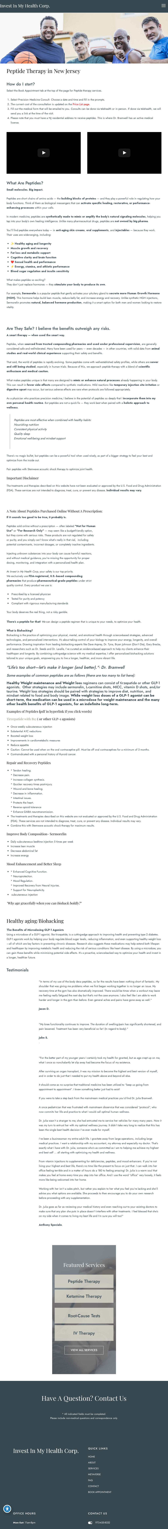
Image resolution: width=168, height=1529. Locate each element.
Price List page (81, 104)
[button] (84, 1281)
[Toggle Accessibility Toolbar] (7, 1509)
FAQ (90, 1480)
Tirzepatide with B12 (21, 719)
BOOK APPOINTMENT (99, 1492)
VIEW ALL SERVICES (84, 1350)
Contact (93, 1486)
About (92, 1462)
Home (91, 1456)
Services (93, 1468)
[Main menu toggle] (163, 5)
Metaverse (94, 1474)
